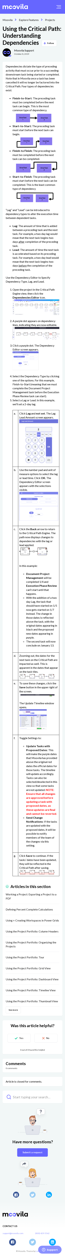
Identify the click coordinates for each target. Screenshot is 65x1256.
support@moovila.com (13, 1233)
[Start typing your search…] (32, 1097)
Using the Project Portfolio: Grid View (28, 968)
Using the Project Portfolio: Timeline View (31, 990)
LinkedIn (49, 1195)
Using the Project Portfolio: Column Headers (32, 931)
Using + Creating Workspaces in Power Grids (32, 920)
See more (13, 1010)
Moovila (8, 19)
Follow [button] (50, 43)
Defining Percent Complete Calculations (29, 909)
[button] (58, 7)
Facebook (16, 1195)
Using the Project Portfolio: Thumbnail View (32, 1001)
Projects (50, 19)
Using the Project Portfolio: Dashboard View (32, 979)
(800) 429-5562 (42, 1233)
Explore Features (29, 19)
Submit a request (32, 1152)
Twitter (33, 1195)
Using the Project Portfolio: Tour (25, 957)
